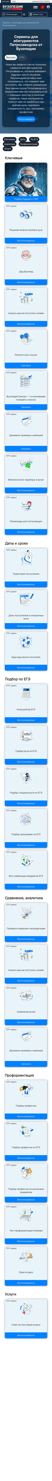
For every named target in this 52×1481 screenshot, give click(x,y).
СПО (14, 1)
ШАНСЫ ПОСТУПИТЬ (41, 1)
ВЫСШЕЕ (5, 1)
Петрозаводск (26, 119)
